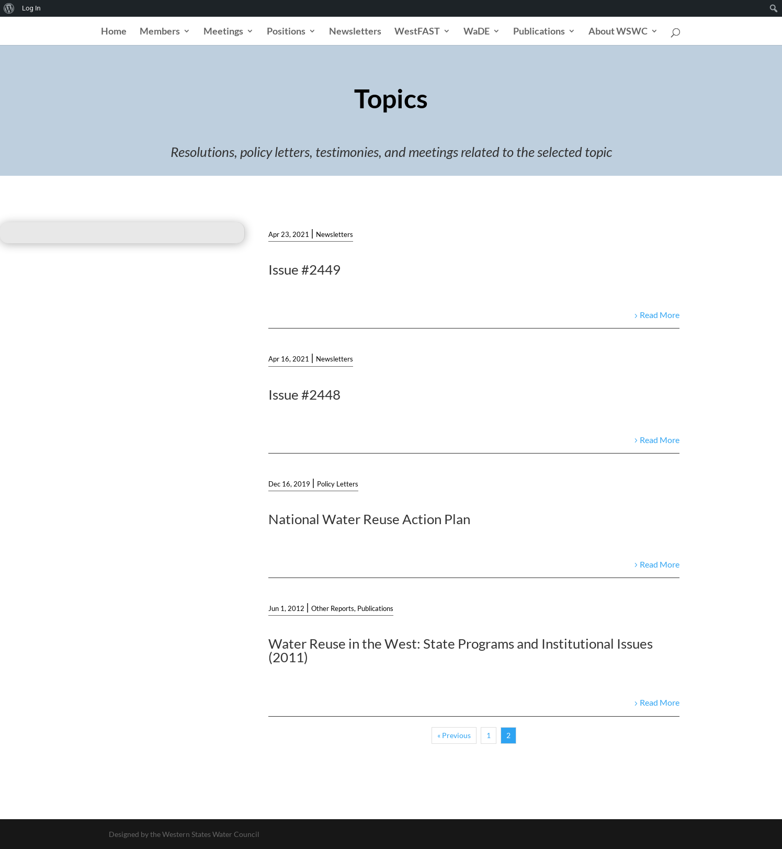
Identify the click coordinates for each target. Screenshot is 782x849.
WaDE (476, 32)
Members (160, 32)
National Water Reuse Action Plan (369, 519)
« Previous (454, 735)
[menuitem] (9, 8)
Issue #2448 (304, 394)
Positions (286, 32)
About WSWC (618, 32)
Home (114, 32)
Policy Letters (337, 484)
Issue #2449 (304, 269)
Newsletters (355, 32)
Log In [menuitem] (31, 8)
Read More (659, 315)
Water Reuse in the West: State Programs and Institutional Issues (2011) (460, 650)
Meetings (223, 32)
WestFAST (417, 32)
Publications (539, 32)
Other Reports (332, 608)
